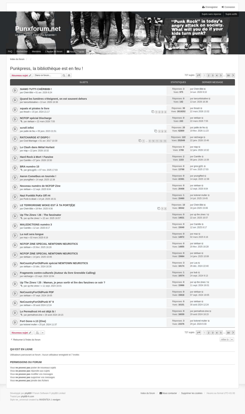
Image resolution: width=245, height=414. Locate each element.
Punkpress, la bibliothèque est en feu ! (46, 68)
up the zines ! (33, 218)
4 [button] (216, 75)
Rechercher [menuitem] (22, 51)
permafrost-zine (34, 315)
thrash (27, 112)
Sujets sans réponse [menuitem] (211, 14)
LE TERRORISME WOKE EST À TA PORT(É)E (47, 205)
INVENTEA (44, 399)
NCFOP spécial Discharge (36, 118)
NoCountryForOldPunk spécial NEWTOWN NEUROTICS (54, 263)
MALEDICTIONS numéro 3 (36, 224)
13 (165, 141)
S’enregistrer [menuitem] (210, 7)
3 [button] (212, 75)
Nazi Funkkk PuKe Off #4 (35, 195)
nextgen (56, 399)
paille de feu (29, 131)
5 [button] (220, 75)
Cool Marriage (30, 141)
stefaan (30, 121)
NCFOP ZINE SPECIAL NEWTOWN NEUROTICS (49, 243)
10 (153, 141)
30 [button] (228, 75)
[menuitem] (75, 51)
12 (161, 141)
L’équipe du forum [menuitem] (53, 51)
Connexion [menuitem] (228, 7)
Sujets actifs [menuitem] (231, 14)
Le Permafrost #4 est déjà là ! (38, 311)
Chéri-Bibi (28, 92)
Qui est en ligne (21, 349)
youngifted (29, 179)
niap (26, 150)
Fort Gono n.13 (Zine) (33, 321)
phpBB (28, 393)
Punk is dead (30, 199)
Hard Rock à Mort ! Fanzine (36, 156)
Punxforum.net (38, 28)
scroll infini (27, 127)
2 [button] (208, 75)
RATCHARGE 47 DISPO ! (35, 137)
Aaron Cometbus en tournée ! (38, 176)
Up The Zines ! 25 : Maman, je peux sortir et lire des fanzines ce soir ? (62, 282)
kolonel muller (200, 195)
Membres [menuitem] (36, 51)
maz (26, 237)
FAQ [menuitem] (10, 51)
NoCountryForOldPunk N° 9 (37, 301)
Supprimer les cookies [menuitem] (191, 393)
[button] (198, 75)
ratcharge (198, 137)
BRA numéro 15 (29, 166)
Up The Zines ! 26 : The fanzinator (40, 214)
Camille (27, 160)
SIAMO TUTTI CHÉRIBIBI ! (36, 89)
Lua (196, 263)
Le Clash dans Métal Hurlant (37, 147)
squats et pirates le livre (34, 108)
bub (196, 272)
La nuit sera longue (32, 234)
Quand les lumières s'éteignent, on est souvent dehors (53, 98)
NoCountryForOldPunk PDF (37, 292)
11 (157, 141)
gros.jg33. (32, 170)
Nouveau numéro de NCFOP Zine (40, 185)
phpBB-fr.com (27, 396)
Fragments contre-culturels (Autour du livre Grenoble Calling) (57, 272)
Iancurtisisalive (31, 102)
